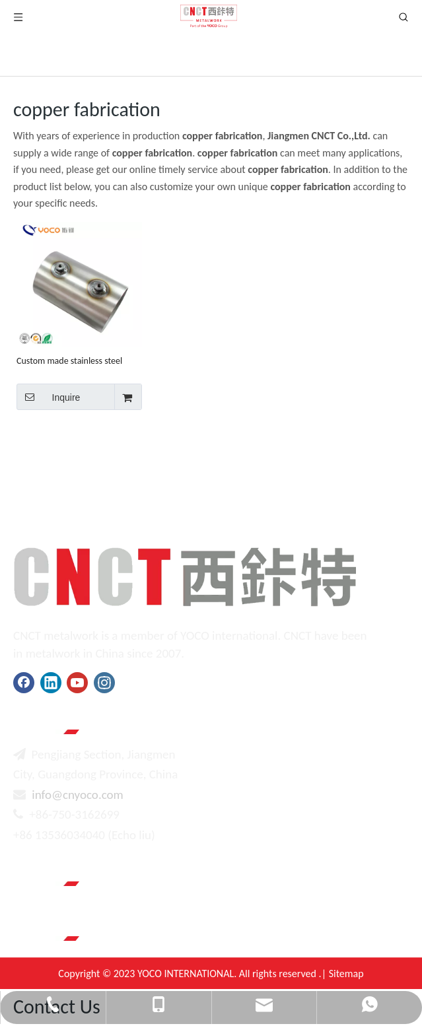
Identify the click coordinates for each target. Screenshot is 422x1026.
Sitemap (346, 973)
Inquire (48, 397)
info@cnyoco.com (77, 794)
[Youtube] (77, 682)
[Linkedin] (50, 682)
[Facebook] (23, 682)
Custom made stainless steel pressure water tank (69, 360)
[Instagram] (104, 682)
